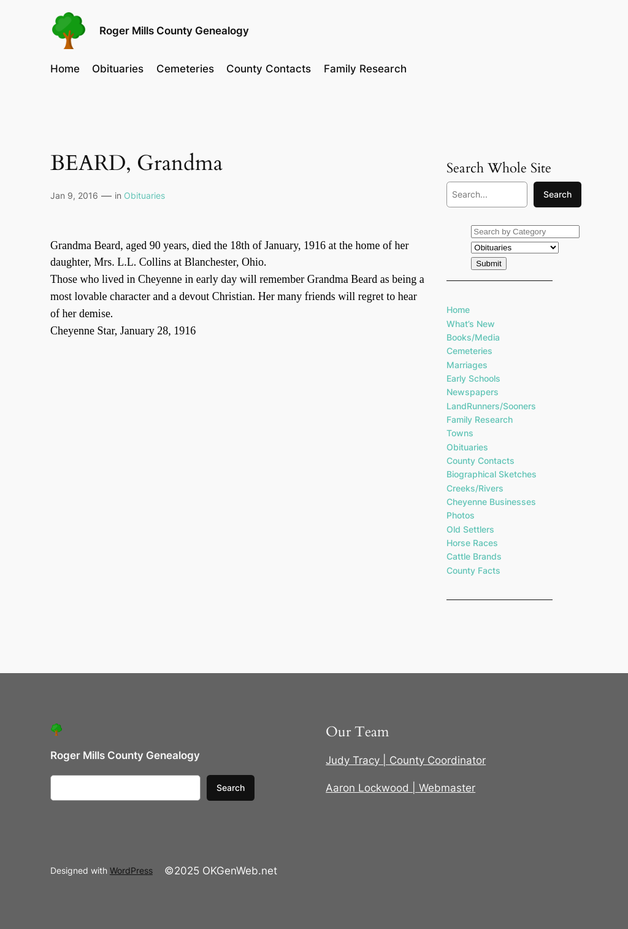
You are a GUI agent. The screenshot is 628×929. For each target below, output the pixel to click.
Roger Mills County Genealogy (174, 31)
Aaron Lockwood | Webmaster (400, 788)
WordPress (131, 870)
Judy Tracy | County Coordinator (406, 760)
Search (557, 194)
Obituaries (144, 195)
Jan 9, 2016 (74, 195)
